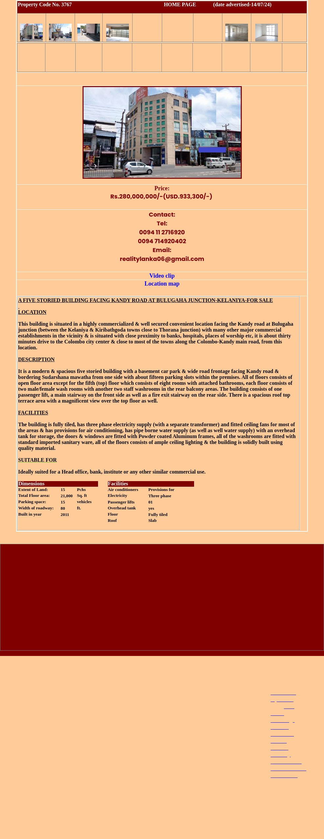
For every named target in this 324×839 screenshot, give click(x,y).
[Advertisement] (162, 599)
